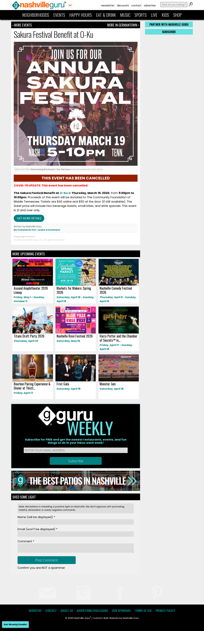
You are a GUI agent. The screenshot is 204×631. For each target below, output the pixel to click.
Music (125, 15)
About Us (67, 611)
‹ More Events (22, 24)
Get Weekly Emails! (15, 624)
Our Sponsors (121, 611)
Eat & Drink (106, 15)
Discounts (123, 5)
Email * (38, 529)
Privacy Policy (165, 611)
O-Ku (64, 193)
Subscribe (169, 32)
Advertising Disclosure (43, 169)
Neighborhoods (35, 15)
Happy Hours (80, 15)
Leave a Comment (49, 229)
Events (59, 15)
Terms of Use (143, 611)
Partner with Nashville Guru (169, 24)
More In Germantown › (123, 24)
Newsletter (108, 5)
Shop (177, 15)
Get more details (29, 218)
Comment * (26, 541)
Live (154, 15)
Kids (165, 15)
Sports (141, 15)
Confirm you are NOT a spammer (41, 568)
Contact (136, 5)
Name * (36, 517)
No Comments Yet (25, 229)
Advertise (150, 5)
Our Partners (64, 169)
